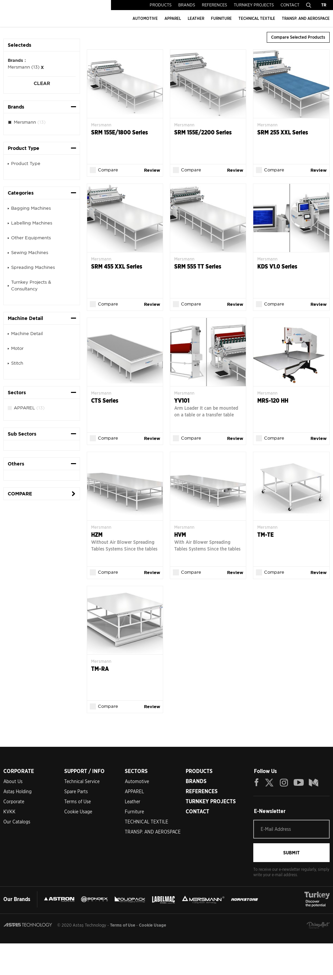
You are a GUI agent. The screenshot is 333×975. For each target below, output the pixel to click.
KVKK (9, 808)
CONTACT (290, 4)
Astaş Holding (17, 788)
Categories (21, 193)
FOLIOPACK (171, 896)
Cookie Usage (78, 808)
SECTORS (136, 768)
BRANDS (186, 4)
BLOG (313, 779)
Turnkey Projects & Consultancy (31, 285)
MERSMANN (262, 896)
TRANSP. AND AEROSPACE (306, 18)
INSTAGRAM (284, 779)
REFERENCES (214, 4)
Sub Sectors (22, 434)
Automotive (137, 778)
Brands (16, 107)
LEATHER (196, 18)
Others (16, 463)
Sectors (17, 392)
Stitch (17, 363)
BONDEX (118, 896)
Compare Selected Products (298, 37)
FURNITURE (221, 18)
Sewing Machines (29, 252)
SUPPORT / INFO (84, 768)
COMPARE (20, 493)
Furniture (134, 808)
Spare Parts (76, 788)
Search (308, 5)
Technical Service (82, 778)
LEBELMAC (214, 896)
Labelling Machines (31, 223)
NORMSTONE (26, 912)
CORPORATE (18, 768)
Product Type (23, 148)
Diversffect (318, 956)
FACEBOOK (256, 779)
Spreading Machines (33, 267)
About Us (13, 778)
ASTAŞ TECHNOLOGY (46, 13)
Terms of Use (77, 798)
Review (149, 169)
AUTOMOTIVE (145, 18)
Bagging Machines (31, 208)
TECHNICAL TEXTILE (256, 18)
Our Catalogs (16, 818)
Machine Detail (25, 318)
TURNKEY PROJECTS (254, 4)
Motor (17, 348)
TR (323, 4)
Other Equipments (31, 237)
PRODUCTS (161, 4)
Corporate (13, 798)
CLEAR (42, 83)
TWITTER (269, 779)
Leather (132, 798)
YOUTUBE (299, 779)
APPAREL (172, 18)
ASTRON (66, 896)
